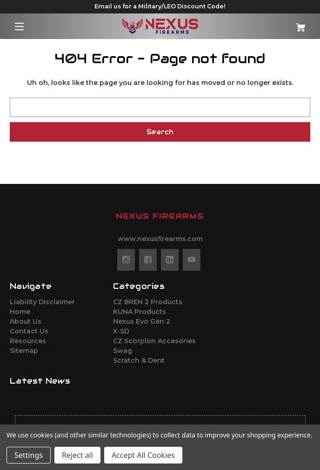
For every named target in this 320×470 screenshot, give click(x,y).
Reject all (77, 455)
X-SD (121, 331)
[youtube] (191, 259)
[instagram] (126, 259)
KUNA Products (139, 311)
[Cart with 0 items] (285, 23)
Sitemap (24, 350)
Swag (122, 350)
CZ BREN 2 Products (147, 302)
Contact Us (29, 331)
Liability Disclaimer (42, 302)
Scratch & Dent (139, 360)
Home (20, 311)
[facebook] (148, 259)
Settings (28, 455)
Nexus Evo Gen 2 (141, 321)
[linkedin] (169, 259)
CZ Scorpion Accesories (154, 341)
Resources (28, 341)
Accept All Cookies (143, 455)
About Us (25, 321)
